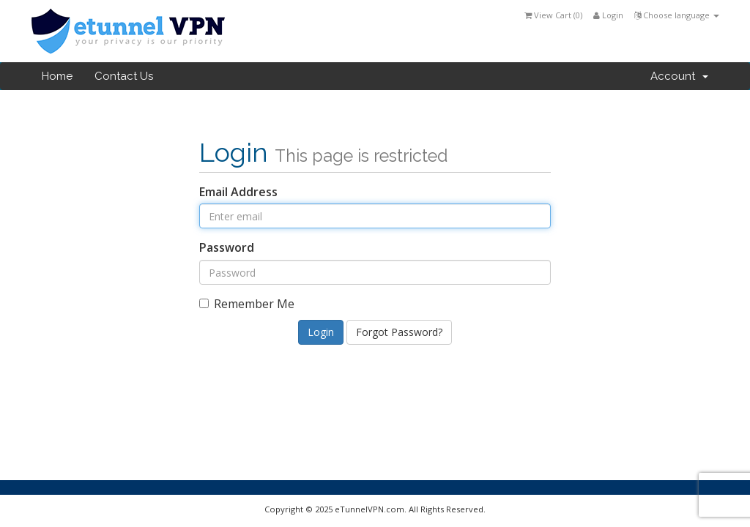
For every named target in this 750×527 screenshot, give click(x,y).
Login (608, 15)
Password (226, 247)
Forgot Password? (399, 332)
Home (57, 76)
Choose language (676, 15)
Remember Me (246, 304)
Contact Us (123, 76)
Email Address (238, 192)
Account (679, 76)
